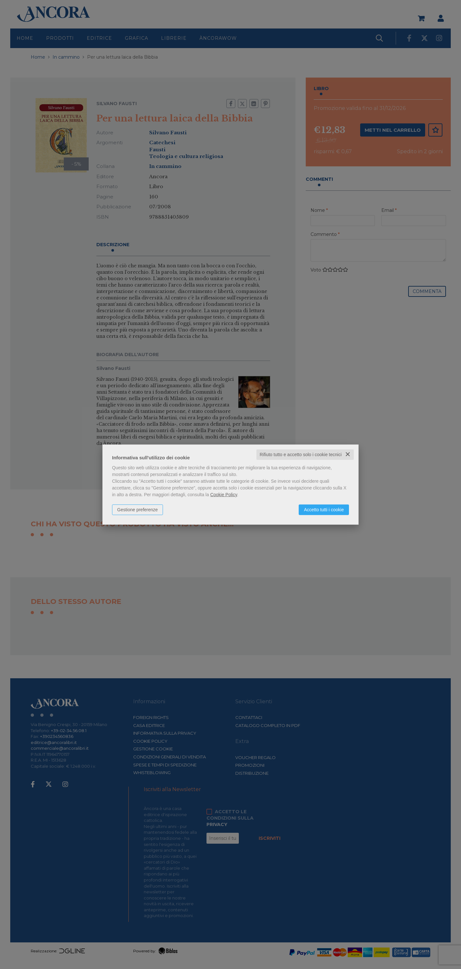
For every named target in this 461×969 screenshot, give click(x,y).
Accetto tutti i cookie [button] (324, 509)
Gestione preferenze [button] (137, 509)
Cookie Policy (223, 494)
